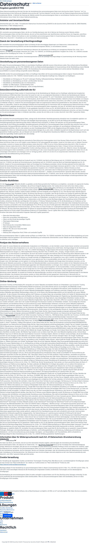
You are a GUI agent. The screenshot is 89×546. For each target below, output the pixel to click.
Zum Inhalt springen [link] (6, 1)
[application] (12, 50)
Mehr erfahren (37, 3)
